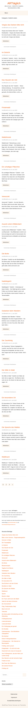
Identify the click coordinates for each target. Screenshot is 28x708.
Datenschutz (14, 694)
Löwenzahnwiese (6, 621)
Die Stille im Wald (8, 370)
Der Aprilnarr (5, 636)
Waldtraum (6, 457)
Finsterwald (6, 107)
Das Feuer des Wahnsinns (9, 663)
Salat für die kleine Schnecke (9, 601)
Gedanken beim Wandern (11, 311)
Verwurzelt (5, 196)
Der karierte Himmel (7, 665)
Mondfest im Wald (6, 586)
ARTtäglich (14, 3)
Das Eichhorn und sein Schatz (10, 583)
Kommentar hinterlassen (10, 46)
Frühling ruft (5, 668)
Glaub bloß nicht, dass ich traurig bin (11, 651)
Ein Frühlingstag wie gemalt (9, 626)
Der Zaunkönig (7, 340)
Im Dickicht (6, 52)
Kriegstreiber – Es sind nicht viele (10, 648)
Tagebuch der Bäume (7, 568)
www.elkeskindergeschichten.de (8, 524)
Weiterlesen (6, 41)
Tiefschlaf (4, 611)
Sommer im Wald (6, 540)
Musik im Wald (5, 596)
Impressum (14, 697)
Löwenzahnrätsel (6, 623)
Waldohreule (6, 137)
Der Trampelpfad (6, 542)
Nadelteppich (6, 281)
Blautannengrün (6, 565)
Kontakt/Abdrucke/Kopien (14, 700)
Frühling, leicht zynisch (8, 646)
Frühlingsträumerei (7, 618)
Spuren (4, 593)
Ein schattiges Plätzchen (11, 167)
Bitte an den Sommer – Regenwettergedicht (13, 537)
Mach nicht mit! (6, 609)
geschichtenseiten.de (12, 522)
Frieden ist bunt (6, 660)
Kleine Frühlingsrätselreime (9, 638)
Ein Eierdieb (5, 629)
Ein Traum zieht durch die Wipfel (10, 598)
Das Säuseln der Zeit (9, 80)
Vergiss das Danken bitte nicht (13, 25)
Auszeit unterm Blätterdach (12, 224)
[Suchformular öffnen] (26, 13)
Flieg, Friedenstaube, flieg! (9, 606)
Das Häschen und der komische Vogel (12, 658)
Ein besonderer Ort (9, 398)
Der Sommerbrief (6, 603)
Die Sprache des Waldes (11, 427)
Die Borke (5, 254)
